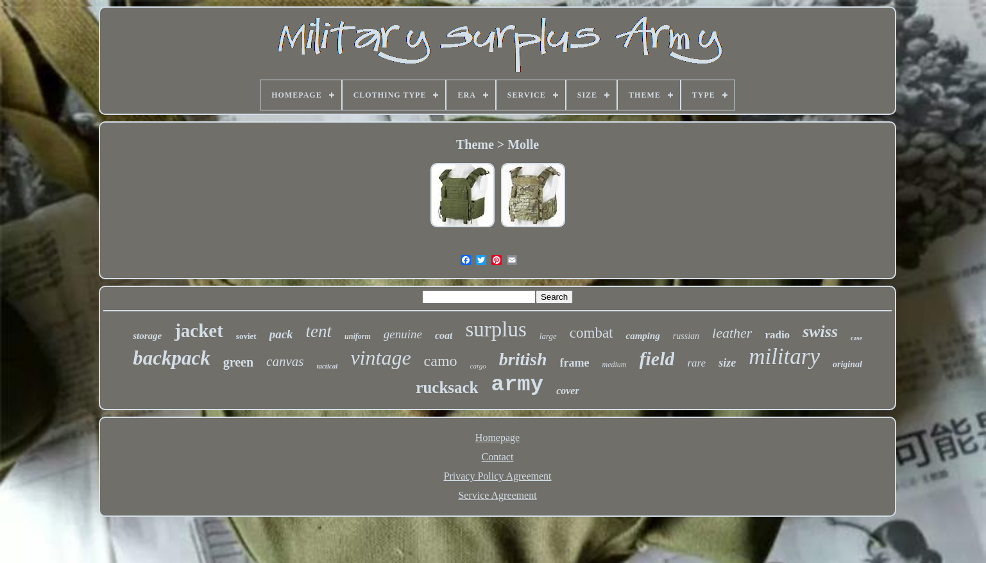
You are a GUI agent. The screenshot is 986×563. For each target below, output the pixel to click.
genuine (403, 334)
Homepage (497, 437)
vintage (380, 357)
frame (575, 362)
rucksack (447, 387)
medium (614, 364)
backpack (171, 358)
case (856, 338)
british (523, 359)
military (784, 356)
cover (567, 390)
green (238, 362)
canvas (284, 361)
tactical (326, 366)
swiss (820, 331)
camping (642, 336)
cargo (478, 366)
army (517, 384)
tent (319, 331)
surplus (495, 329)
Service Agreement (497, 495)
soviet (246, 336)
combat (591, 333)
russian (686, 336)
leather (732, 333)
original (847, 364)
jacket (198, 330)
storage (147, 336)
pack (281, 334)
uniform (357, 336)
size (727, 362)
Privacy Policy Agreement (498, 476)
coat (444, 335)
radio (777, 335)
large (548, 336)
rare (696, 363)
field (657, 358)
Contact (498, 456)
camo (440, 360)
